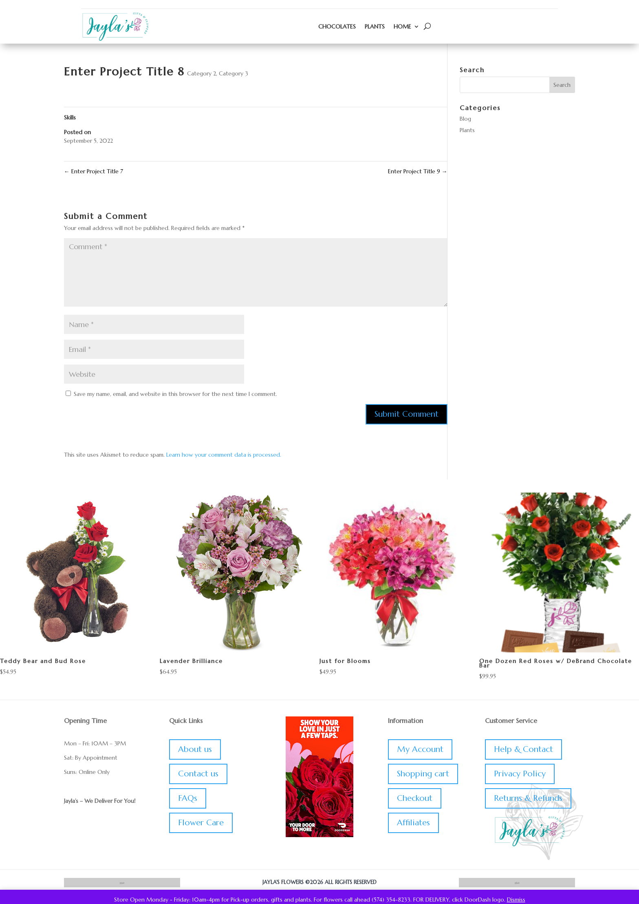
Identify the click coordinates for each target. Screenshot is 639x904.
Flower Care (201, 823)
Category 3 (233, 73)
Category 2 (201, 73)
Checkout (414, 798)
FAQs (187, 798)
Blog (465, 118)
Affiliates (413, 823)
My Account (420, 749)
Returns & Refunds (528, 798)
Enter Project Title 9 (417, 171)
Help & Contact (523, 749)
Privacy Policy (520, 774)
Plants (375, 26)
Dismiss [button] (516, 899)
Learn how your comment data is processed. (223, 454)
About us (195, 749)
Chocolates (337, 26)
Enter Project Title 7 (93, 171)
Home (402, 26)
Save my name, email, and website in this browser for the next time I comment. (175, 394)
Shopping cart (423, 774)
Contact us (198, 774)
